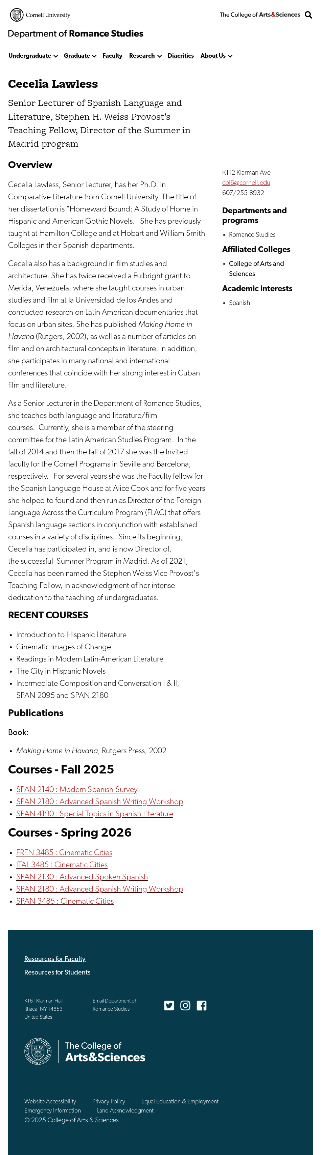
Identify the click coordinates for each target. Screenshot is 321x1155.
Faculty (112, 56)
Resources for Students (57, 972)
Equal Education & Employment (180, 1102)
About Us (213, 56)
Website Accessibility (50, 1102)
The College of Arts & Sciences (260, 15)
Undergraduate (29, 56)
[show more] (55, 56)
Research (142, 56)
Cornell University (40, 15)
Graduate (77, 56)
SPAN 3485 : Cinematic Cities (65, 902)
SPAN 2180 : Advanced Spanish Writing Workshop (99, 802)
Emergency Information (52, 1111)
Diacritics (181, 56)
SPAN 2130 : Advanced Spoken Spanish (82, 877)
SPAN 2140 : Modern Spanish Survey (76, 790)
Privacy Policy (108, 1102)
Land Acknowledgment (125, 1111)
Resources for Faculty (55, 959)
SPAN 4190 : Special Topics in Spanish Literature (94, 814)
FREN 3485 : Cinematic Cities (64, 853)
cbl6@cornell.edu (246, 183)
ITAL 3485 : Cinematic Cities (62, 865)
